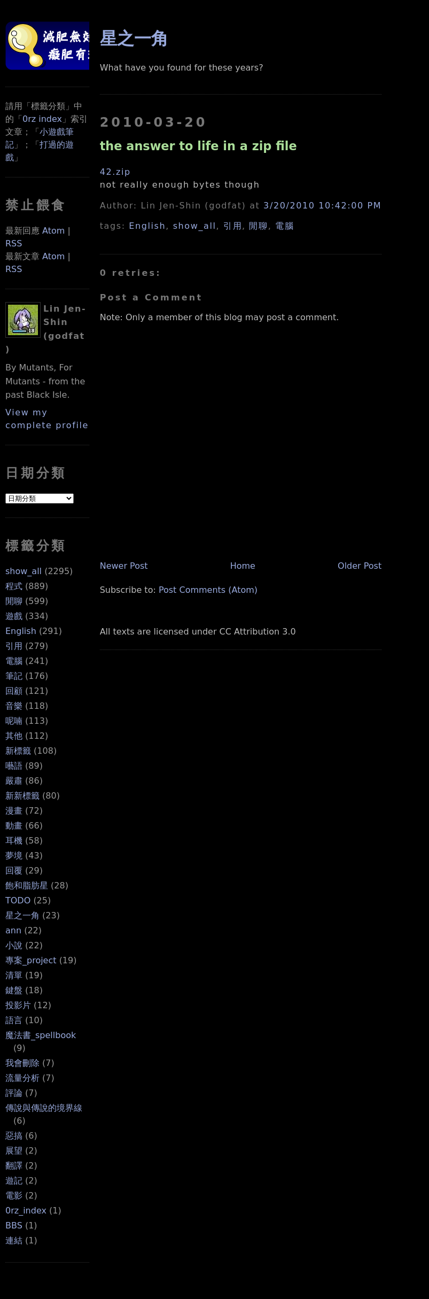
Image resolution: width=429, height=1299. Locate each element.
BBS (13, 1225)
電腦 (13, 661)
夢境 (13, 855)
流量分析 (22, 1078)
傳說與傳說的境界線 (43, 1108)
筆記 (13, 676)
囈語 (13, 766)
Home (242, 566)
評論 (13, 1093)
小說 (13, 945)
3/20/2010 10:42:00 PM (322, 205)
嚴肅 (13, 781)
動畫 (13, 826)
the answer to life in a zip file (198, 146)
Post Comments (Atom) (208, 590)
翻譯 (13, 1166)
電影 (13, 1195)
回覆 (13, 870)
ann (13, 930)
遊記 (13, 1181)
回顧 (13, 691)
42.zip (115, 172)
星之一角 (22, 915)
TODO (17, 900)
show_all (23, 571)
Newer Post (124, 566)
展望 (13, 1151)
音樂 (13, 706)
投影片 (18, 1005)
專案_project (31, 960)
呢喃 (13, 721)
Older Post (359, 566)
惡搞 (13, 1136)
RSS (13, 243)
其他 (13, 736)
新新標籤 (22, 796)
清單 (13, 975)
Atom (53, 231)
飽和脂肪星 (26, 885)
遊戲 (13, 616)
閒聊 (13, 601)
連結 (13, 1240)
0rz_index (25, 1210)
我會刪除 (22, 1063)
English (20, 631)
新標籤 (18, 751)
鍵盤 (13, 990)
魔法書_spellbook (40, 1035)
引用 (13, 646)
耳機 (13, 841)
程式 (13, 586)
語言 (13, 1020)
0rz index (42, 119)
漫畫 (13, 811)
